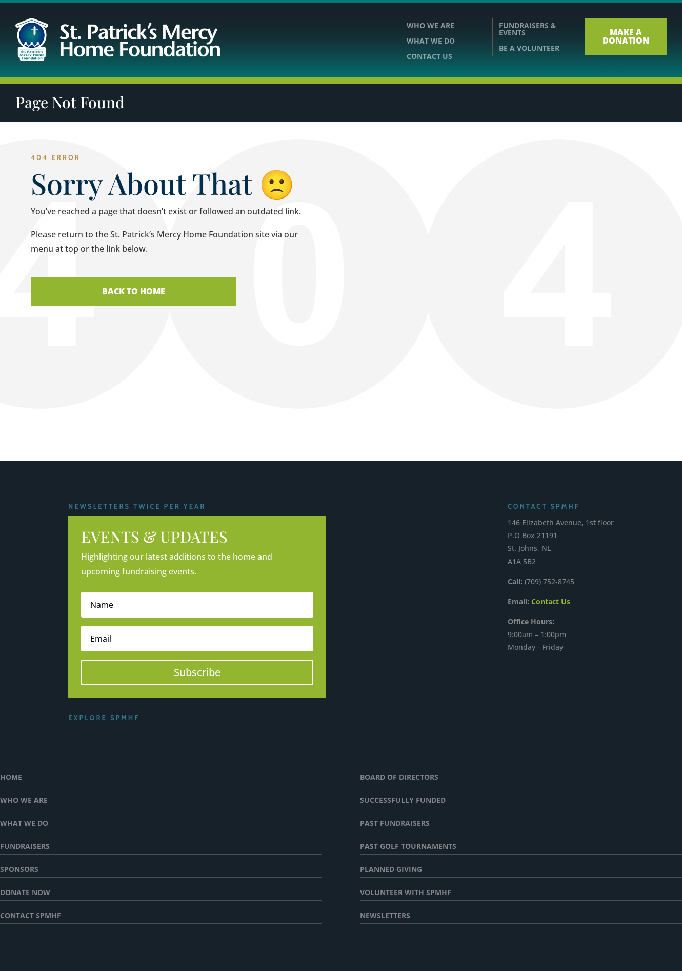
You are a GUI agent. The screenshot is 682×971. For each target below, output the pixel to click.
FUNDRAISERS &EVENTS (527, 29)
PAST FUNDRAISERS (395, 824)
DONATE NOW (25, 893)
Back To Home (133, 291)
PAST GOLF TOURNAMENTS (408, 847)
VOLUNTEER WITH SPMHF (405, 893)
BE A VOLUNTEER (529, 48)
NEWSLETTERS (385, 916)
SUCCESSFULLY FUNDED (403, 801)
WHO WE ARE (430, 26)
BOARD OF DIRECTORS (399, 778)
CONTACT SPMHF (30, 916)
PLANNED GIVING (391, 870)
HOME (11, 778)
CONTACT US (429, 57)
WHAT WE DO (431, 41)
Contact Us (550, 601)
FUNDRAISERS (25, 847)
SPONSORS (19, 870)
